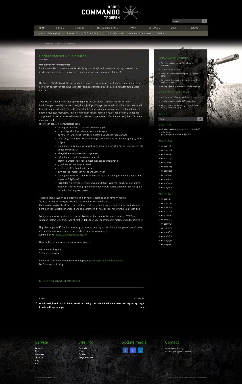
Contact (195, 28)
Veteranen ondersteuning (140, 33)
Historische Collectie (114, 33)
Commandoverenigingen (50, 33)
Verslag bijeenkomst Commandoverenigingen (181, 86)
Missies (134, 28)
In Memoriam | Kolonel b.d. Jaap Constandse (180, 97)
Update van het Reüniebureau (64, 56)
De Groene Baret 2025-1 (171, 70)
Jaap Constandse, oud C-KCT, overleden (178, 101)
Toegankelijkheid (86, 357)
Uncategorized (72, 281)
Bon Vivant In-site (182, 377)
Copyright (83, 348)
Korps (60, 28)
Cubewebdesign (202, 377)
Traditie (160, 33)
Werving (155, 28)
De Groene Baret (91, 33)
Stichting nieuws (53, 281)
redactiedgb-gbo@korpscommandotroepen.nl (176, 133)
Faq (36, 364)
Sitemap (39, 357)
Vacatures (39, 354)
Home (42, 28)
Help (37, 361)
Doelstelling (72, 33)
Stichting (81, 28)
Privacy (82, 351)
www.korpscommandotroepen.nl (107, 260)
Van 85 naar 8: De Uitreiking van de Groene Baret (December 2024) (179, 106)
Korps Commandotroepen (48, 377)
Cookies (82, 354)
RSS (37, 351)
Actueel (176, 28)
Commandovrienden (107, 28)
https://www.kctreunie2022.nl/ (71, 235)
